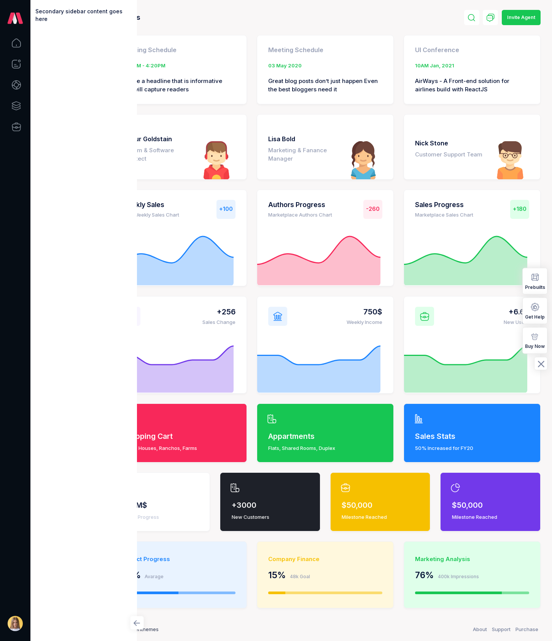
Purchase (526, 629)
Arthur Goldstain (185, 139)
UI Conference (450, 50)
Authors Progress (322, 205)
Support (501, 629)
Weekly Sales (181, 205)
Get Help (535, 310)
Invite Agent (521, 17)
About (480, 629)
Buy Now (535, 340)
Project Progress (184, 559)
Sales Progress (452, 205)
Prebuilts (535, 280)
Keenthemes (182, 629)
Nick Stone (444, 139)
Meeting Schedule (187, 50)
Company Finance (319, 559)
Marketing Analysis (455, 559)
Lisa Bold (307, 139)
